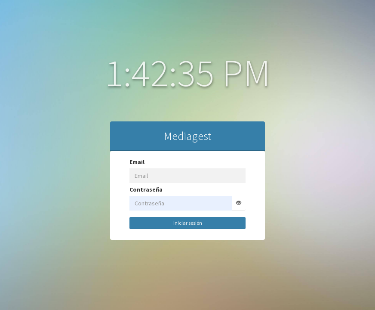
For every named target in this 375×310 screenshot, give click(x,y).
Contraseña (130, 189)
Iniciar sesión (171, 223)
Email (121, 162)
